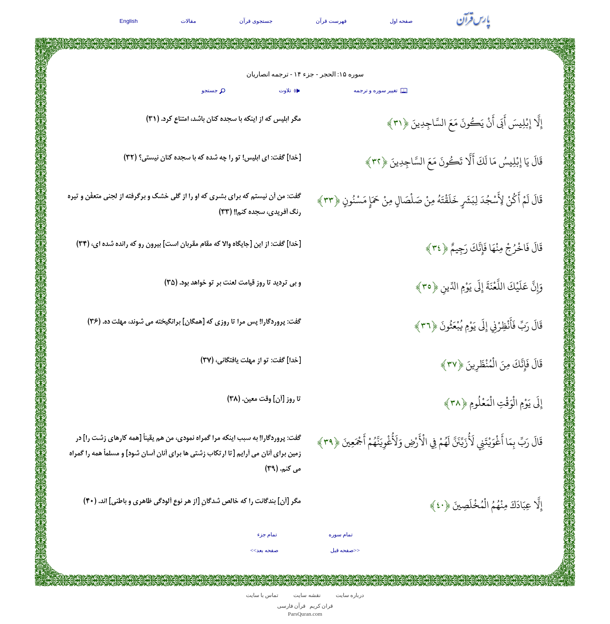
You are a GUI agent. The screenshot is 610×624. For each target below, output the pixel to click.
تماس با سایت (262, 595)
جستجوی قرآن (256, 21)
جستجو (214, 91)
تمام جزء (267, 534)
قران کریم (321, 606)
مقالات (188, 21)
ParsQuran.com (305, 614)
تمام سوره (341, 534)
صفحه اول (401, 21)
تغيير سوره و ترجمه (381, 91)
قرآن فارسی (291, 606)
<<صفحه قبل (345, 550)
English (129, 21)
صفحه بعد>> (264, 550)
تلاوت (290, 91)
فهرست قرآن (331, 21)
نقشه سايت (306, 595)
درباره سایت (350, 595)
